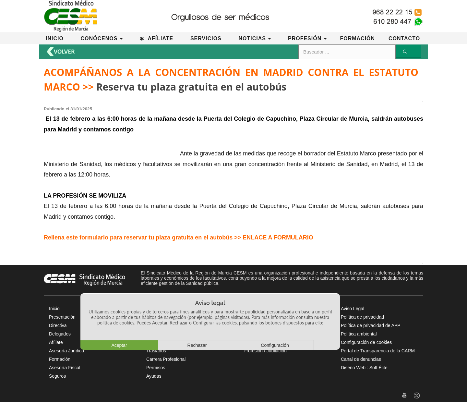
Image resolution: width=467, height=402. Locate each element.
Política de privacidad (362, 317)
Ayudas (153, 376)
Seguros (57, 376)
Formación (59, 359)
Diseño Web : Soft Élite (364, 367)
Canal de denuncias (361, 359)
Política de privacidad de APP (371, 325)
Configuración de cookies (366, 342)
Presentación (62, 317)
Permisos (155, 367)
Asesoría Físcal (64, 367)
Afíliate (56, 342)
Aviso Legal (352, 308)
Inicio (54, 308)
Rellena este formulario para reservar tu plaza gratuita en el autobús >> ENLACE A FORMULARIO (178, 237)
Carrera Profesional (166, 359)
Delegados (60, 333)
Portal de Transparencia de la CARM (378, 350)
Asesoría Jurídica (66, 350)
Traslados (156, 350)
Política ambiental (359, 333)
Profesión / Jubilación (265, 350)
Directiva (57, 325)
